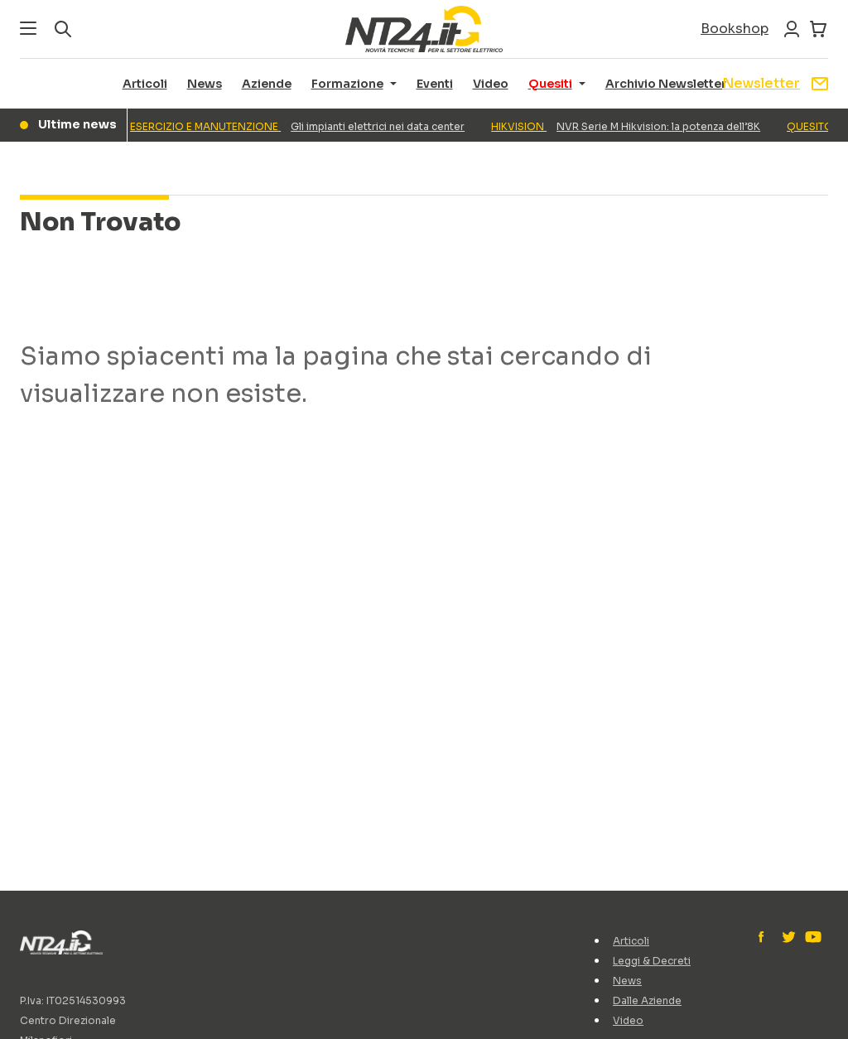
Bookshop (734, 28)
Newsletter (775, 83)
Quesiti (550, 83)
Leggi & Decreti (652, 960)
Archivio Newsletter (665, 83)
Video (490, 83)
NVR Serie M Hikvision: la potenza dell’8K (629, 126)
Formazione (347, 83)
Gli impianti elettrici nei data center (300, 126)
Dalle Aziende (647, 1000)
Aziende (267, 83)
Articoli (145, 83)
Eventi (435, 83)
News (204, 83)
